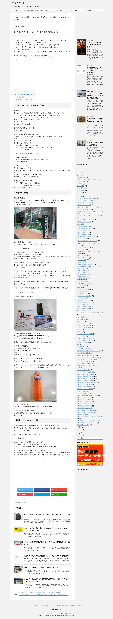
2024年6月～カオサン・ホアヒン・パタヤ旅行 (89, 215)
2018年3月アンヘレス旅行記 (85, 412)
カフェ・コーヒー (83, 262)
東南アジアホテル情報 (84, 234)
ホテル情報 (80, 224)
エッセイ (79, 310)
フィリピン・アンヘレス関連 (85, 334)
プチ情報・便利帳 (20, 502)
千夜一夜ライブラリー (83, 425)
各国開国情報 (80, 186)
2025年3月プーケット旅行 (84, 222)
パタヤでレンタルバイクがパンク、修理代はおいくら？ (42, 567)
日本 (78, 344)
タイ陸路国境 (81, 177)
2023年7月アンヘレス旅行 (84, 213)
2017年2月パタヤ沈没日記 (84, 397)
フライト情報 (81, 181)
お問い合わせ (87, 10)
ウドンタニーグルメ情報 (84, 325)
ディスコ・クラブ (83, 298)
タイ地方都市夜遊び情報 (84, 306)
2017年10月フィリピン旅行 (84, 408)
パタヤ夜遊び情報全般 (84, 289)
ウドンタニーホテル (83, 323)
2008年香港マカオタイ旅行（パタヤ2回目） (89, 351)
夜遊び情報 (59, 10)
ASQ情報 (80, 184)
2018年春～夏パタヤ (82, 414)
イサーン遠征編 (82, 391)
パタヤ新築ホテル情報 (84, 226)
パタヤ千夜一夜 (17, 3)
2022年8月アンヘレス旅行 (84, 205)
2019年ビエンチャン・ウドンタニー (87, 422)
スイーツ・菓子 (82, 260)
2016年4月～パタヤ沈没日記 (85, 384)
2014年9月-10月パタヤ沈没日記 (85, 374)
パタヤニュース (81, 319)
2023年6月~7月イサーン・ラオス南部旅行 (88, 211)
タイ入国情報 (80, 175)
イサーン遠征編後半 (83, 393)
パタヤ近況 (80, 192)
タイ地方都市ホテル (83, 232)
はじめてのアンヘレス (84, 342)
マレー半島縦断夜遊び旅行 (84, 353)
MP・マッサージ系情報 (84, 300)
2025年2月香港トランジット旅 (85, 219)
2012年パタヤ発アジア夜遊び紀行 (86, 355)
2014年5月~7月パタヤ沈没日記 (85, 372)
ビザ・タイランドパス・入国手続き (87, 179)
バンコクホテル (82, 230)
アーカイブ (80, 436)
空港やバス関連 (82, 283)
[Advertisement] (42, 73)
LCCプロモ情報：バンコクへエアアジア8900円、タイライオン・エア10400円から (43, 595)
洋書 (79, 427)
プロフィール (73, 10)
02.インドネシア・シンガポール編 (87, 359)
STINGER (72, 615)
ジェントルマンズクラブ (84, 296)
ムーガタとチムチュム (84, 247)
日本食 (79, 253)
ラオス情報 (80, 196)
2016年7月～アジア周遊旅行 (85, 387)
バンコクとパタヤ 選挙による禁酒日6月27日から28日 (95, 45)
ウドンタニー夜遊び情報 (84, 327)
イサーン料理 (81, 249)
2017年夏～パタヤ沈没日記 (84, 406)
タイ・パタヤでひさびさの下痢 (25, 95)
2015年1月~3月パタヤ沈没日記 (85, 376)
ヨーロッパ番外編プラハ (83, 370)
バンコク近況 (80, 194)
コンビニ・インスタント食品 (86, 264)
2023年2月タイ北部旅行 (83, 209)
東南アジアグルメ (83, 277)
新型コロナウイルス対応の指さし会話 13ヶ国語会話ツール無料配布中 (46, 556)
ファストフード (82, 268)
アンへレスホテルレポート (85, 338)
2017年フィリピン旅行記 (84, 399)
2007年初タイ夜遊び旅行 (84, 348)
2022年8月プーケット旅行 (84, 203)
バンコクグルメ (82, 272)
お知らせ (79, 429)
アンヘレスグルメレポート (85, 340)
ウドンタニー (80, 321)
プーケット (80, 329)
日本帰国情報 (80, 188)
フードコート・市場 (83, 270)
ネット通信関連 (82, 281)
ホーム (17, 10)
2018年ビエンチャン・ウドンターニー (87, 420)
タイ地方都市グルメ (83, 274)
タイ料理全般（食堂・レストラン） (87, 251)
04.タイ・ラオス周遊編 (84, 363)
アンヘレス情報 (82, 336)
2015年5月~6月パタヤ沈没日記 (85, 378)
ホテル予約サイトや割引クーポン (87, 236)
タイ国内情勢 (80, 190)
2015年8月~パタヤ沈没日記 (84, 380)
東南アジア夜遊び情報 (84, 308)
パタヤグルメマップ (45, 10)
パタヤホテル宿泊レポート (85, 228)
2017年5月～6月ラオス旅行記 (85, 403)
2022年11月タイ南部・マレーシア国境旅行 (89, 207)
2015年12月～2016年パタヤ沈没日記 (87, 382)
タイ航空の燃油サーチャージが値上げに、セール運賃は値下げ (94, 70)
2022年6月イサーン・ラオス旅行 (86, 198)
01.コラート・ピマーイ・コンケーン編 (88, 357)
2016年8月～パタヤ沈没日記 (85, 389)
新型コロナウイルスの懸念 (23, 99)
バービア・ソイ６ (83, 293)
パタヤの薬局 (19, 97)
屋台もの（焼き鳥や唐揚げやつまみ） (88, 266)
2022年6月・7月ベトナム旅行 (85, 200)
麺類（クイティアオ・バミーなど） (87, 241)
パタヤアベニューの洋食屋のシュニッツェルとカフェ (94, 121)
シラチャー (80, 332)
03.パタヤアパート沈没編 (85, 361)
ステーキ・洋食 (82, 255)
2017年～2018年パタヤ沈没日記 (86, 410)
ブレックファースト (83, 258)
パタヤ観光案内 (81, 317)
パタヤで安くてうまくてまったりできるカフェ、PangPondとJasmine (40, 592)
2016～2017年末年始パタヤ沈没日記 (87, 395)
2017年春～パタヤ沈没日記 (84, 401)
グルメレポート (81, 238)
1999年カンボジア (82, 346)
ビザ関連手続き (82, 285)
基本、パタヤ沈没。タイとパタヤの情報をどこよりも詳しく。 (56, 613)
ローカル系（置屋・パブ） (85, 302)
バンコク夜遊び (82, 304)
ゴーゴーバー (81, 291)
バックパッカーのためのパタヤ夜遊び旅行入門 (90, 313)
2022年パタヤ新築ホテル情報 (31, 11)
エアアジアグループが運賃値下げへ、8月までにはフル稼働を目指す (95, 96)
